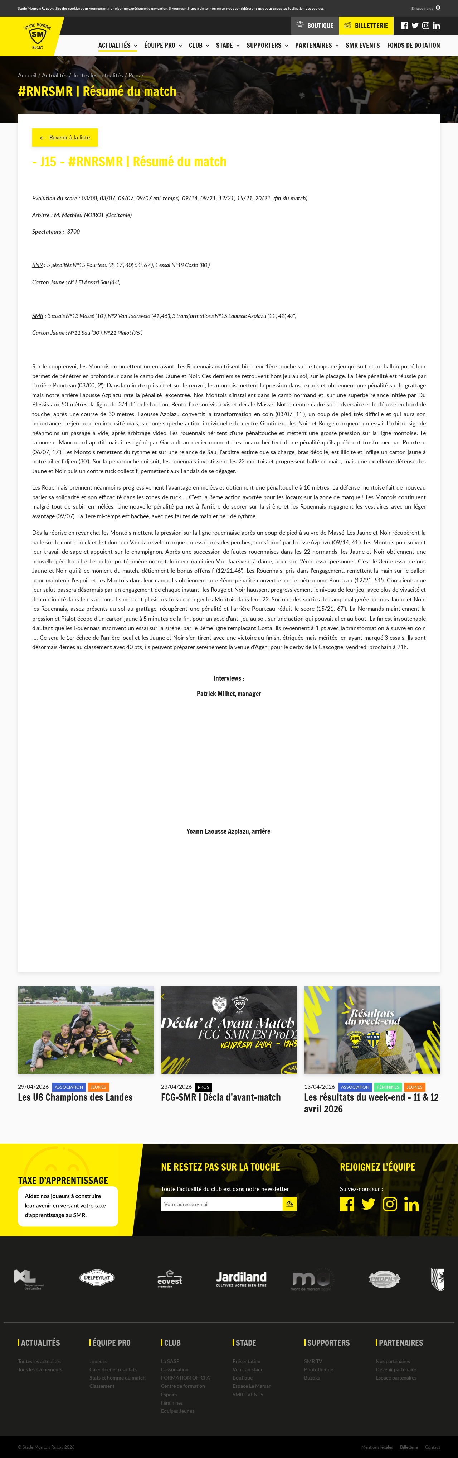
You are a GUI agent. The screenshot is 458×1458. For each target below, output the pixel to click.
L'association (175, 1369)
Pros (134, 75)
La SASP (170, 1361)
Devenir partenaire (396, 1369)
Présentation (246, 1361)
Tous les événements (40, 1369)
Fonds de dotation (413, 45)
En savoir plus (422, 8)
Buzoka (312, 1377)
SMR (37, 316)
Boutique (243, 1377)
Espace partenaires (396, 1377)
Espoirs (169, 1394)
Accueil (27, 75)
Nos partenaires (393, 1361)
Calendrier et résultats (113, 1369)
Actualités (54, 75)
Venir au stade (248, 1369)
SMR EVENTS (363, 45)
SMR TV (313, 1361)
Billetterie (409, 1447)
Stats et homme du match (117, 1377)
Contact (432, 1447)
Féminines (172, 1402)
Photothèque (318, 1369)
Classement (101, 1385)
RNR (37, 265)
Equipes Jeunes (177, 1410)
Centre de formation (183, 1385)
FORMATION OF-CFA (185, 1377)
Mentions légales (377, 1447)
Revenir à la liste (65, 137)
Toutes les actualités (98, 75)
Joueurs (98, 1361)
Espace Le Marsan (252, 1385)
